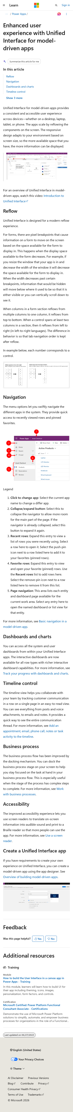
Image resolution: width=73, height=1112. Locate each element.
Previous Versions (38, 1078)
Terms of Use (15, 1094)
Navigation (12, 81)
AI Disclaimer (15, 1078)
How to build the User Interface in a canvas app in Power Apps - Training (33, 979)
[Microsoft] (36, 5)
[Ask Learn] (59, 14)
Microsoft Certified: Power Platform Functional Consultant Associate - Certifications (31, 1006)
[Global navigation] (4, 5)
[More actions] (66, 14)
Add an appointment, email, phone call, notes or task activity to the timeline (33, 730)
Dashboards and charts (20, 86)
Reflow (10, 76)
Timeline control (15, 91)
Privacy (42, 1083)
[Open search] (56, 5)
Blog (10, 1083)
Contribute (27, 1083)
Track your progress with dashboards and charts (35, 673)
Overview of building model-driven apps (30, 877)
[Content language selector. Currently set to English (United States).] (25, 1050)
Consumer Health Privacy (23, 1089)
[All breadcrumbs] (6, 14)
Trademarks (34, 1094)
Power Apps (19, 14)
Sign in (66, 5)
